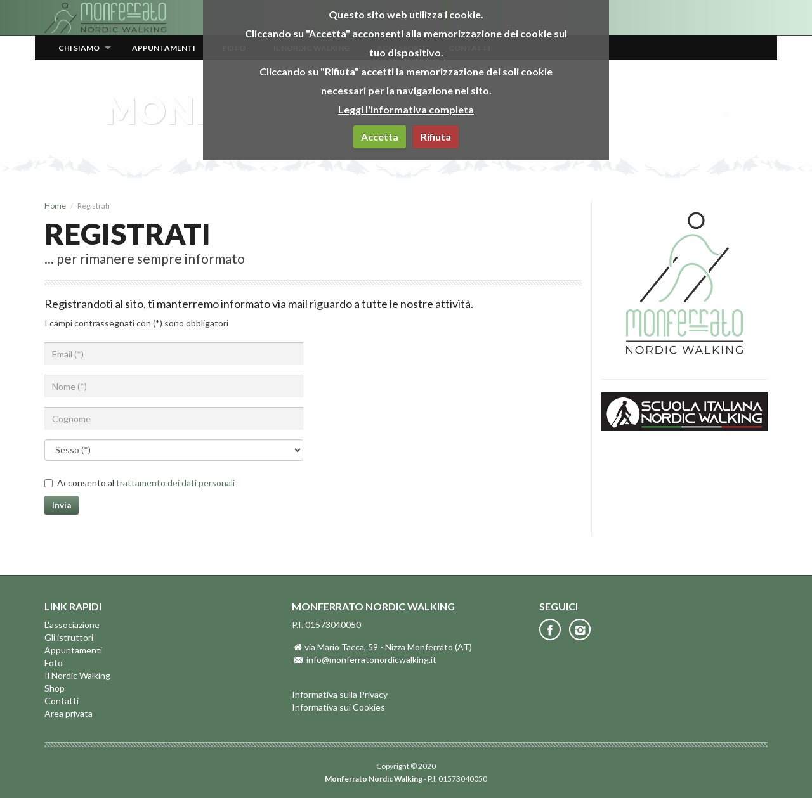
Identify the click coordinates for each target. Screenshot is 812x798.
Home (55, 205)
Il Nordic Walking (77, 675)
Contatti (61, 700)
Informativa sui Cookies (338, 707)
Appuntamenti (163, 48)
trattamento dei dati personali (175, 482)
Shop (54, 688)
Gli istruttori (68, 637)
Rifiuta (436, 137)
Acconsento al (146, 482)
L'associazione (72, 624)
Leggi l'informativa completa (406, 109)
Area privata (68, 713)
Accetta (379, 137)
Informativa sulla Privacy (340, 694)
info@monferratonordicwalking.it (371, 659)
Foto (53, 662)
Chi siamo (79, 48)
